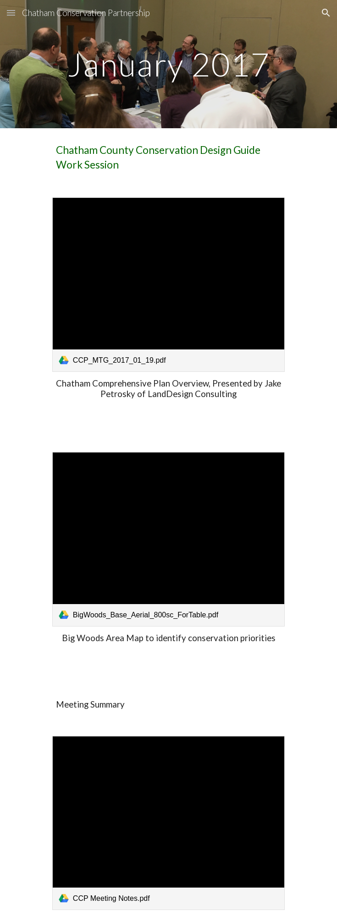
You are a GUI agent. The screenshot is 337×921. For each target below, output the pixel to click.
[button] (11, 12)
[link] (168, 284)
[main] (168, 64)
